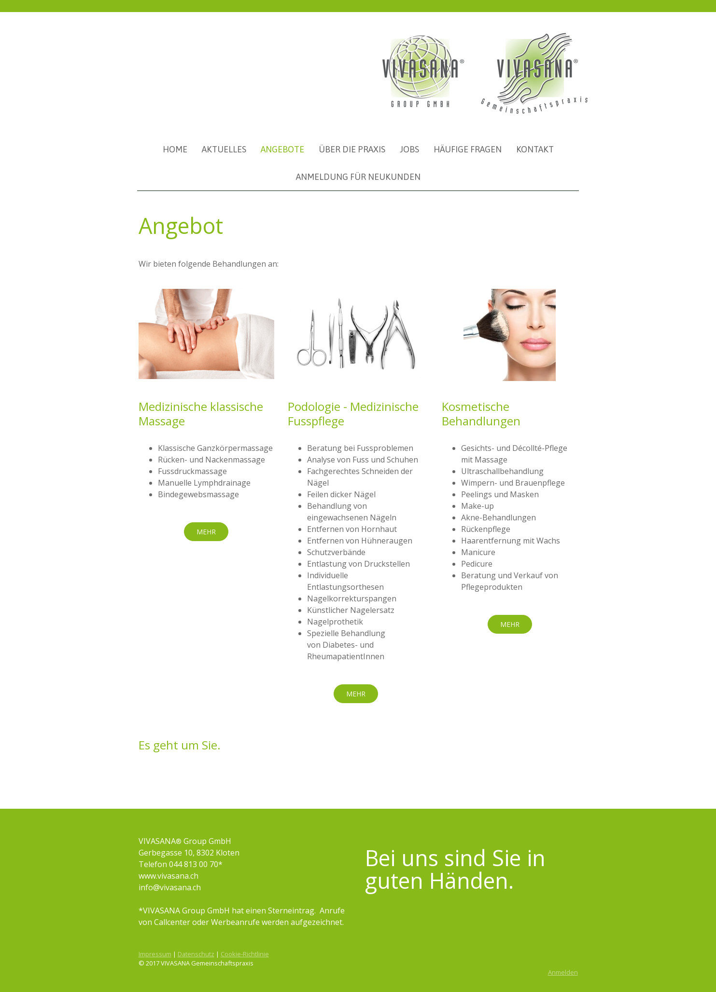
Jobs (409, 149)
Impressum (155, 954)
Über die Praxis (352, 149)
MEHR (206, 531)
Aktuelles (224, 149)
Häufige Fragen (468, 149)
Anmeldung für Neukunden (358, 177)
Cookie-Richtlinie (245, 954)
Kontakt (535, 149)
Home (175, 149)
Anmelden (563, 972)
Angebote (282, 149)
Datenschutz (196, 954)
